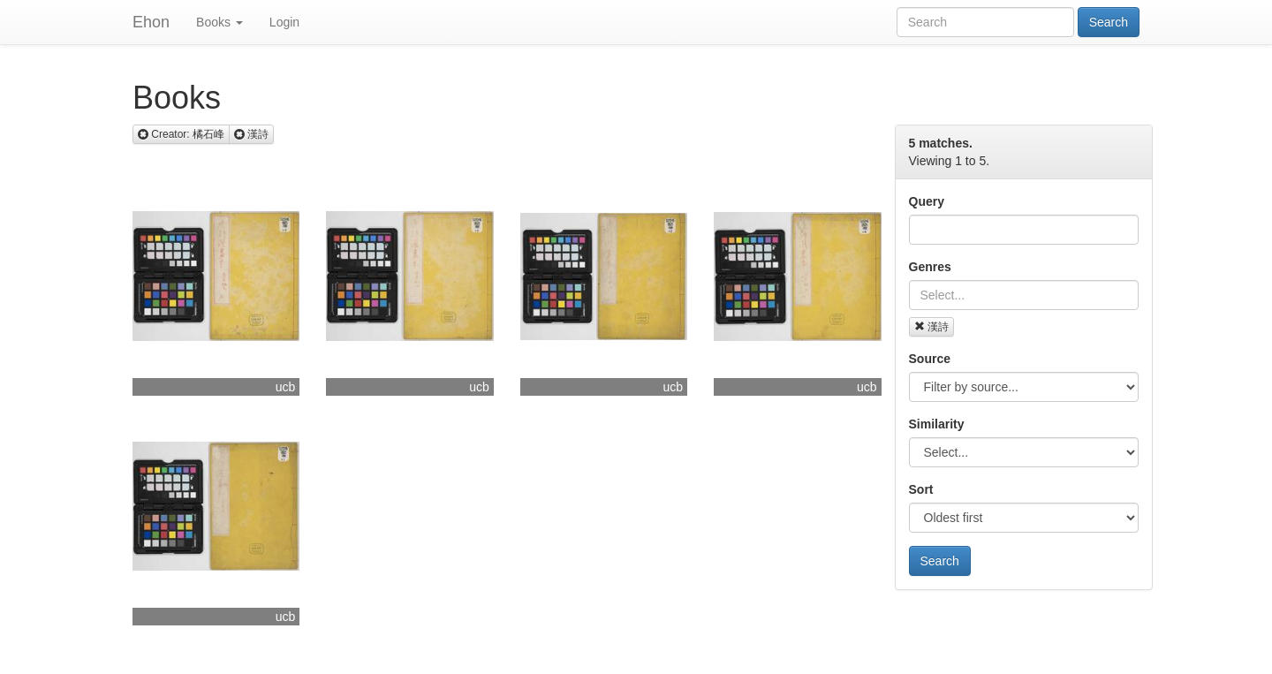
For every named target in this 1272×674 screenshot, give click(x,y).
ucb (286, 387)
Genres (930, 267)
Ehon (151, 22)
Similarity (937, 424)
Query (926, 201)
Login (284, 22)
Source (929, 359)
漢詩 (931, 327)
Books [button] (219, 22)
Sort (921, 489)
